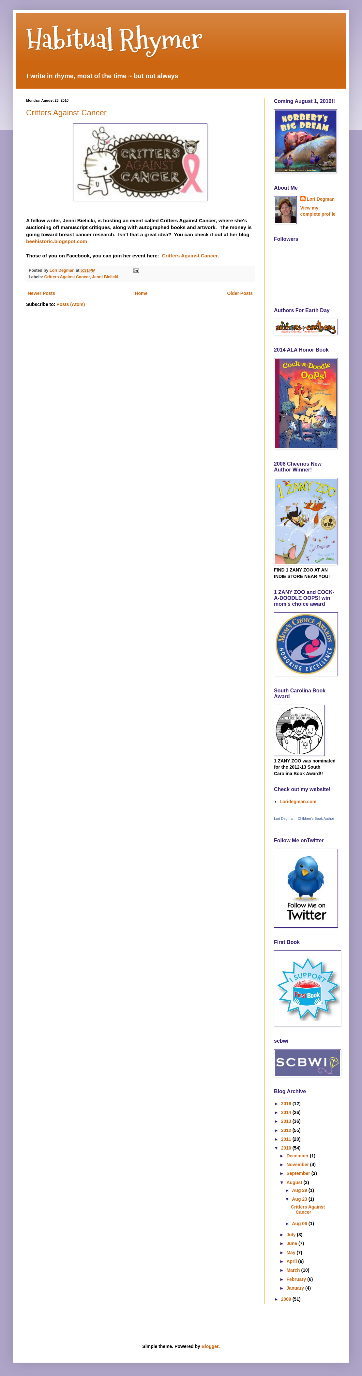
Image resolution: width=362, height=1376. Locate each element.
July (291, 1234)
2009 (287, 1299)
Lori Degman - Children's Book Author (304, 818)
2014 (287, 1112)
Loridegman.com (298, 801)
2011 (287, 1139)
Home (141, 293)
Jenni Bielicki (105, 277)
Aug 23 (300, 1199)
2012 (287, 1130)
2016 (287, 1103)
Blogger (210, 1346)
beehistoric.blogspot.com (57, 241)
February (296, 1279)
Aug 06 (300, 1223)
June (292, 1243)
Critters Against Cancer (66, 112)
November (298, 1164)
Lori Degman (321, 199)
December (298, 1155)
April (292, 1261)
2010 (287, 1148)
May (291, 1252)
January (295, 1288)
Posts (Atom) (70, 304)
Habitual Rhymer (114, 39)
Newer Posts (41, 293)
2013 (287, 1121)
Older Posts (240, 293)
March (293, 1270)
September (298, 1173)
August (294, 1182)
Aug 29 (300, 1190)
